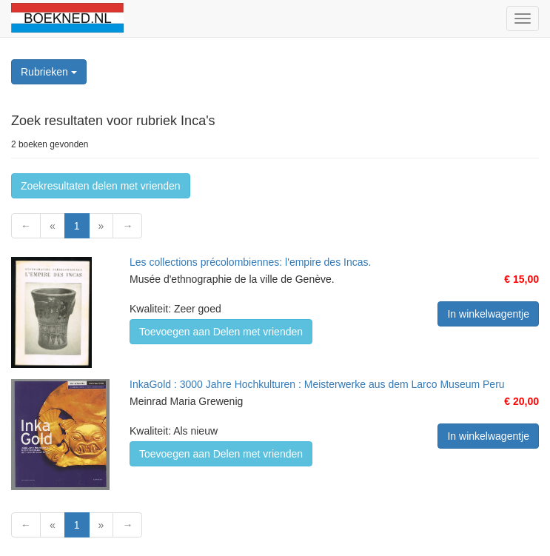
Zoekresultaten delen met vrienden (101, 186)
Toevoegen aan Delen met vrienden (221, 332)
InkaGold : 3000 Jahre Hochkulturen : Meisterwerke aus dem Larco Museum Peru (317, 384)
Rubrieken (49, 72)
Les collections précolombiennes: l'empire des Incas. (250, 262)
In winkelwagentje (488, 314)
